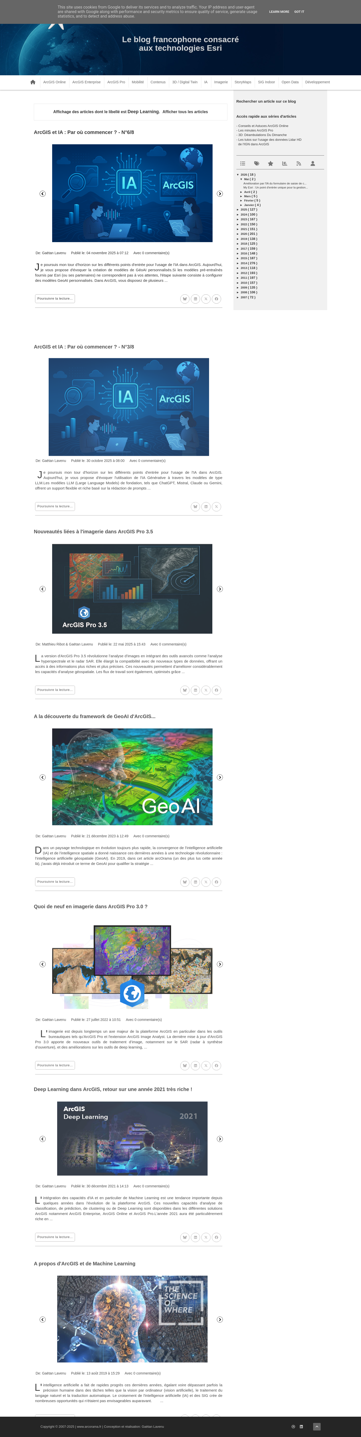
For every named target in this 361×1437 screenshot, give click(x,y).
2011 (244, 277)
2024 (244, 214)
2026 (244, 174)
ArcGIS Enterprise (86, 82)
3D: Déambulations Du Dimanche (262, 135)
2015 (244, 258)
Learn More (279, 12)
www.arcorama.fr (89, 1426)
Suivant (220, 193)
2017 (244, 248)
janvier (249, 205)
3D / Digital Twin (185, 82)
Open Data (290, 82)
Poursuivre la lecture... (55, 298)
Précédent (42, 193)
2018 (244, 243)
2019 (244, 238)
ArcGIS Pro (116, 82)
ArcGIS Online (54, 82)
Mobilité (138, 82)
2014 (244, 263)
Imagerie (221, 82)
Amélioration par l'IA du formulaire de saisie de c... (275, 183)
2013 (244, 267)
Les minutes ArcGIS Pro (255, 130)
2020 (244, 233)
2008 (244, 292)
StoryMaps (243, 82)
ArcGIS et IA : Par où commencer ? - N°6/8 (84, 132)
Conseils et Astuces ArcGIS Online (263, 126)
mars (248, 196)
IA (206, 82)
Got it (299, 12)
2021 (244, 229)
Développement (317, 82)
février (249, 200)
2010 (244, 282)
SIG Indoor (266, 82)
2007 (244, 297)
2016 (244, 253)
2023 (244, 219)
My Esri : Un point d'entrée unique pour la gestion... (275, 187)
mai (247, 179)
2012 (244, 273)
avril (247, 191)
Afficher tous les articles (185, 112)
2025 (244, 209)
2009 (244, 287)
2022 (244, 224)
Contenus (158, 82)
